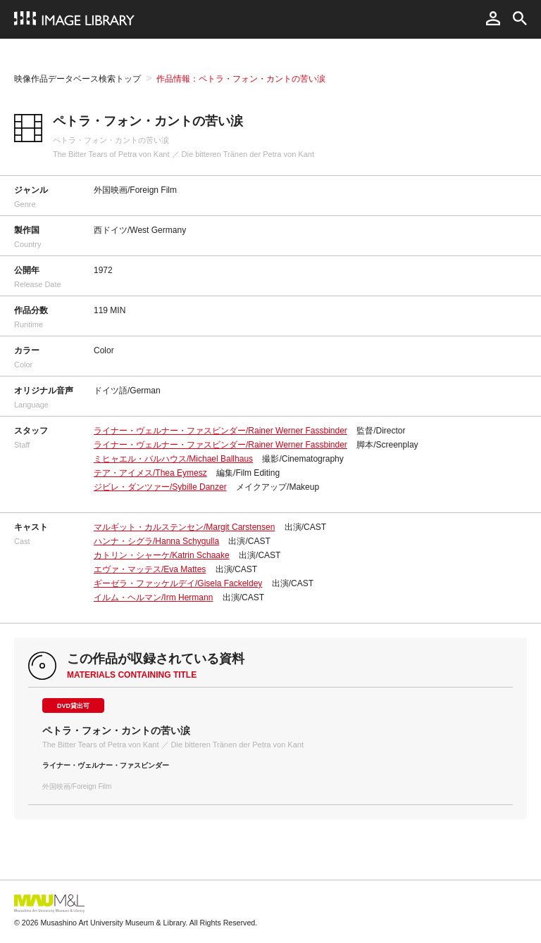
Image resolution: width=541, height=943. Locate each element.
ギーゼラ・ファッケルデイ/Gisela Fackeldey (178, 583)
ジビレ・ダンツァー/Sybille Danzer (160, 487)
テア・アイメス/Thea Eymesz (150, 473)
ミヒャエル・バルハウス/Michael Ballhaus (173, 459)
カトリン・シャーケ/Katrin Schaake (162, 555)
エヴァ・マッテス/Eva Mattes (150, 569)
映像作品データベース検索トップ (77, 79)
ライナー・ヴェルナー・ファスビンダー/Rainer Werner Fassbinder (220, 431)
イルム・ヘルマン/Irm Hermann (153, 597)
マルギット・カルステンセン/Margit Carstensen (184, 527)
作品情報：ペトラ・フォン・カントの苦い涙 (240, 79)
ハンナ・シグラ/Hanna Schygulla (156, 541)
